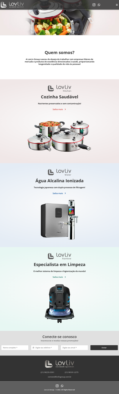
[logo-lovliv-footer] (59, 361)
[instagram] (94, 4)
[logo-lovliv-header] (12, 2)
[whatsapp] (99, 4)
